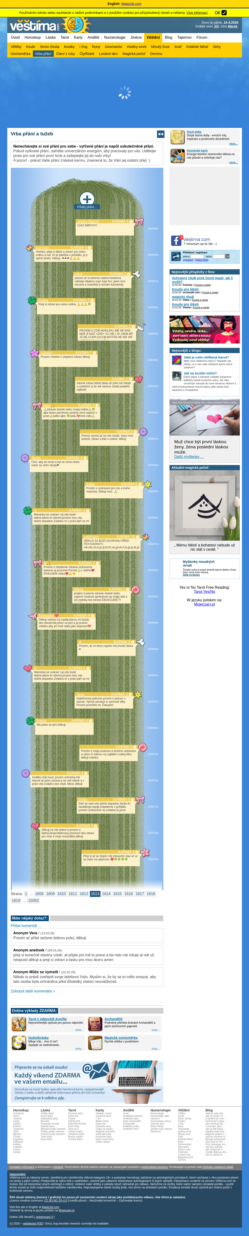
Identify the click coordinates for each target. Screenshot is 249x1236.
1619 (16, 901)
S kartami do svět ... (216, 1118)
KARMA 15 (126, 537)
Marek (232, 26)
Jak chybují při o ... (215, 1149)
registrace (188, 260)
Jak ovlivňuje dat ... (216, 1123)
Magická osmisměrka (121, 1038)
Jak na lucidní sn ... (216, 1116)
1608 (39, 894)
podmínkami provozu (155, 1167)
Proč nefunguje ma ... (217, 1144)
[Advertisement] (124, 93)
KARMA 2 (120, 379)
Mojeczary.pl (204, 604)
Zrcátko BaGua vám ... (217, 1152)
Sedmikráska (38, 1038)
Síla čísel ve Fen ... (216, 1142)
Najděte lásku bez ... (216, 1131)
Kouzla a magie (203, 285)
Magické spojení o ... (216, 1134)
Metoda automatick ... (217, 1139)
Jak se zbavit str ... (215, 1154)
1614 (106, 894)
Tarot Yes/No (204, 592)
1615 (117, 894)
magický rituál (183, 297)
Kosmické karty (197, 150)
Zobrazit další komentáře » (33, 991)
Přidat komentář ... (26, 926)
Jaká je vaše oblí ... (216, 1113)
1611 (73, 894)
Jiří (216, 26)
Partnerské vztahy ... (216, 1121)
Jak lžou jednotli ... (215, 1147)
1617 (140, 894)
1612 (84, 894)
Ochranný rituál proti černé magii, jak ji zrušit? (202, 280)
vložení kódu (201, 260)
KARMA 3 (120, 221)
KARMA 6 (124, 432)
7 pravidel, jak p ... (215, 1126)
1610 (61, 894)
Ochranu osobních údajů (218, 1167)
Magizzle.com (131, 4)
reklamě (58, 1167)
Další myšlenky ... (189, 457)
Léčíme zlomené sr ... (217, 1136)
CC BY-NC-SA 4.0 (55, 1200)
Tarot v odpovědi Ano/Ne (47, 1019)
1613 (95, 894)
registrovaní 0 (44, 1217)
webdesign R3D (33, 1223)
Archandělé (114, 1019)
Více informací (197, 13)
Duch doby (194, 132)
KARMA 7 (84, 353)
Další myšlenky (191, 575)
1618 (151, 894)
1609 (50, 894)
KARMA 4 (79, 248)
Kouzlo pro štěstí (185, 289)
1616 (128, 894)
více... (233, 143)
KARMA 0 (118, 274)
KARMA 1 (117, 589)
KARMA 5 (129, 484)
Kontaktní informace (22, 1167)
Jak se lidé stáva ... (216, 1129)
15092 (33, 901)
